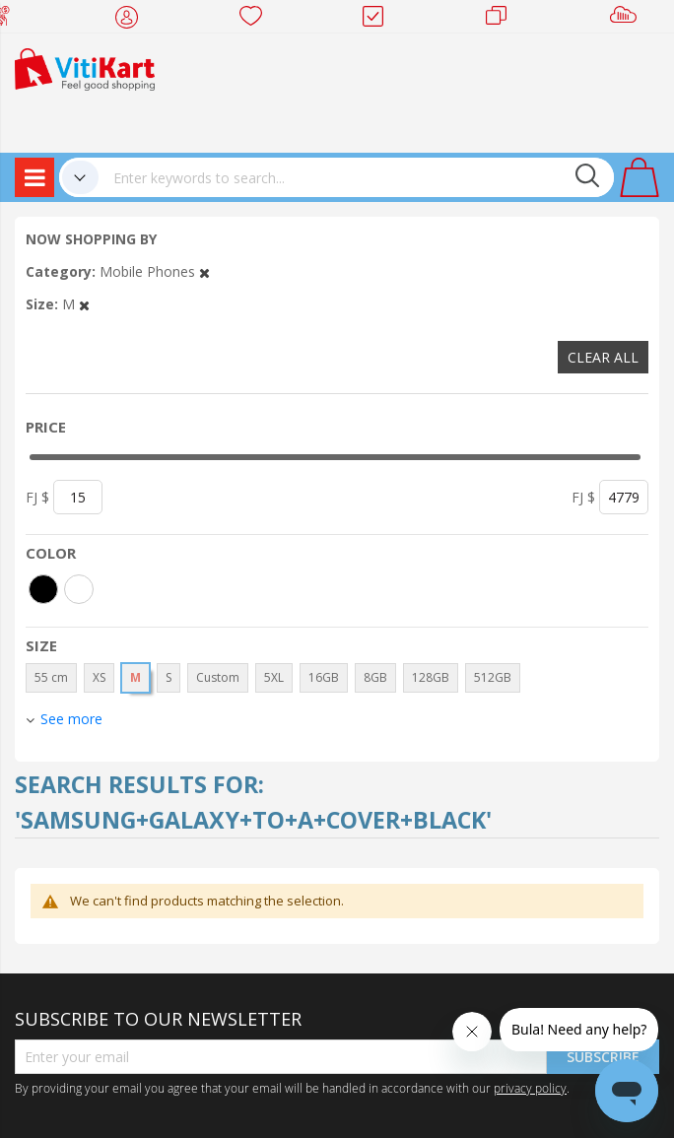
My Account (132, 19)
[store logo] (85, 67)
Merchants (503, 19)
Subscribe (603, 1056)
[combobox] (356, 177)
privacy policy (530, 1088)
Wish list (256, 19)
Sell (627, 19)
